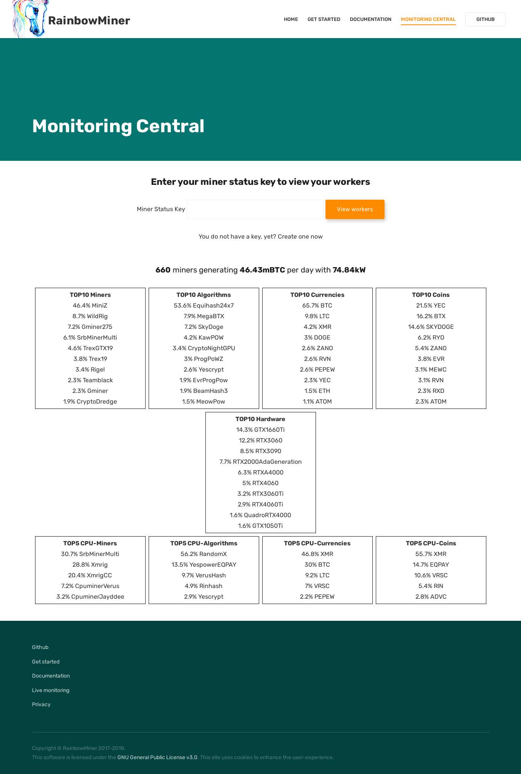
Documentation (370, 19)
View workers (355, 209)
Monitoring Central (428, 19)
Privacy (41, 704)
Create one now (300, 236)
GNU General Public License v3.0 (157, 757)
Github (485, 19)
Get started (324, 19)
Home (291, 19)
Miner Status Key (161, 209)
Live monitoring (50, 690)
